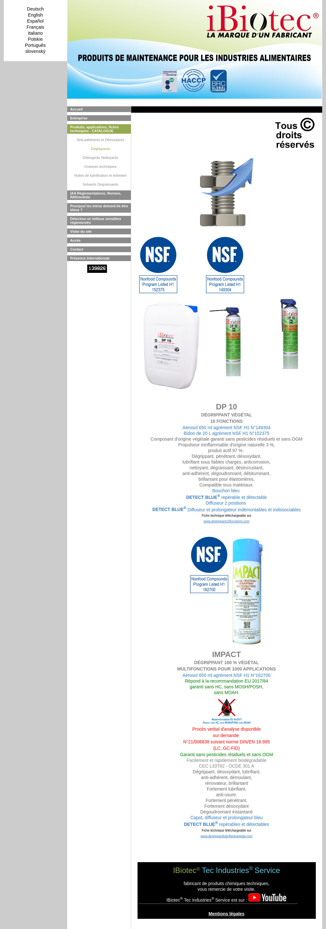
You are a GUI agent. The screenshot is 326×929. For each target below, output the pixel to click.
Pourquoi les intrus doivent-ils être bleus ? (99, 208)
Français (35, 27)
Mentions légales (226, 913)
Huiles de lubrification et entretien (100, 175)
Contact (76, 249)
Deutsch (35, 8)
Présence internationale (90, 258)
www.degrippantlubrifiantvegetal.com (226, 836)
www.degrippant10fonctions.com (227, 521)
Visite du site (81, 231)
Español (35, 21)
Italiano (35, 33)
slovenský (35, 51)
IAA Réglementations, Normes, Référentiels (95, 195)
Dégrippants (100, 149)
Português (35, 45)
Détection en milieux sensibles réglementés (95, 220)
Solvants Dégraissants (100, 184)
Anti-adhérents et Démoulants (100, 140)
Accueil (76, 109)
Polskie (35, 39)
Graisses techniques (100, 166)
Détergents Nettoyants (100, 158)
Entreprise (79, 118)
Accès (75, 240)
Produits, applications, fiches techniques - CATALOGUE (94, 129)
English (35, 15)
